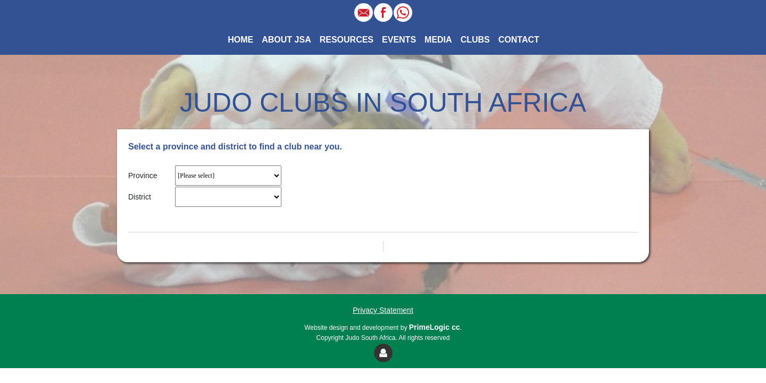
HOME (242, 39)
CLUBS (475, 39)
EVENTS (399, 39)
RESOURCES (346, 39)
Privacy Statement (383, 310)
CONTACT (518, 39)
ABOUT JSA (286, 39)
